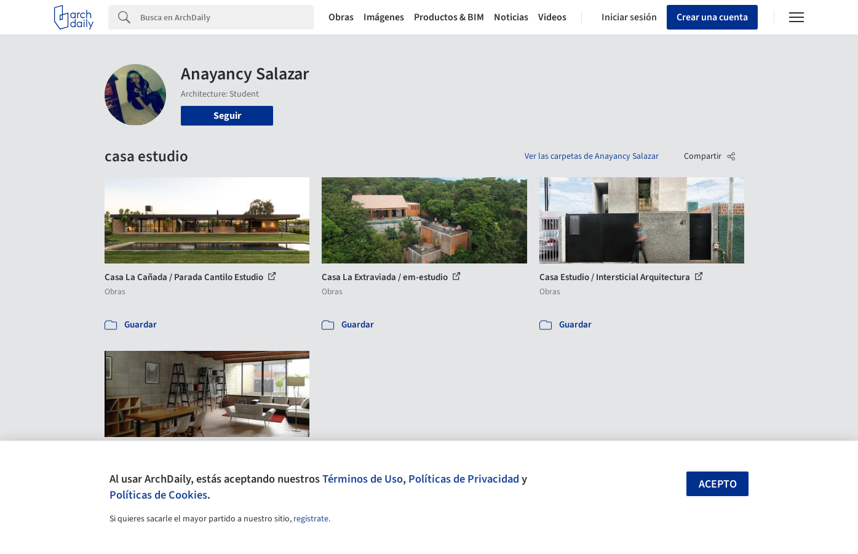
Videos (552, 17)
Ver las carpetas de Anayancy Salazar (592, 156)
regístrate (310, 519)
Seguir (227, 115)
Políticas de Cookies (158, 495)
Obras (341, 17)
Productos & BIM (449, 17)
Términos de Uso (362, 479)
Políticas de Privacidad (463, 479)
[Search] (227, 17)
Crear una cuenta (712, 17)
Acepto (718, 484)
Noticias (511, 17)
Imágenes (383, 17)
